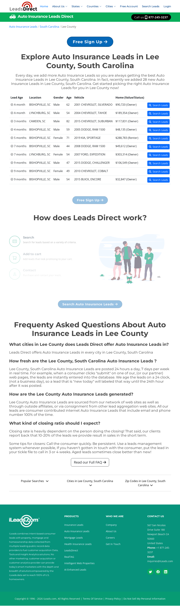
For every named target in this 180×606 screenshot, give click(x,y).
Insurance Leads (73, 525)
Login (167, 6)
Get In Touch (113, 544)
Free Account (129, 6)
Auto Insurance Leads (23, 27)
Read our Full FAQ (90, 464)
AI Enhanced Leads (75, 570)
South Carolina (49, 27)
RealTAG (69, 557)
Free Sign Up (90, 43)
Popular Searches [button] (34, 483)
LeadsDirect (71, 550)
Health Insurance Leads (78, 544)
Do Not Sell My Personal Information (144, 599)
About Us (111, 531)
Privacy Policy (113, 599)
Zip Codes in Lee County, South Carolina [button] (145, 485)
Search (28, 245)
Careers (110, 538)
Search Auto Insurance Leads (90, 305)
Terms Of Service (93, 599)
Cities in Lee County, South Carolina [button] (90, 484)
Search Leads (150, 6)
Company (111, 525)
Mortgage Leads (73, 538)
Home (44, 6)
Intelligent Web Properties (79, 563)
